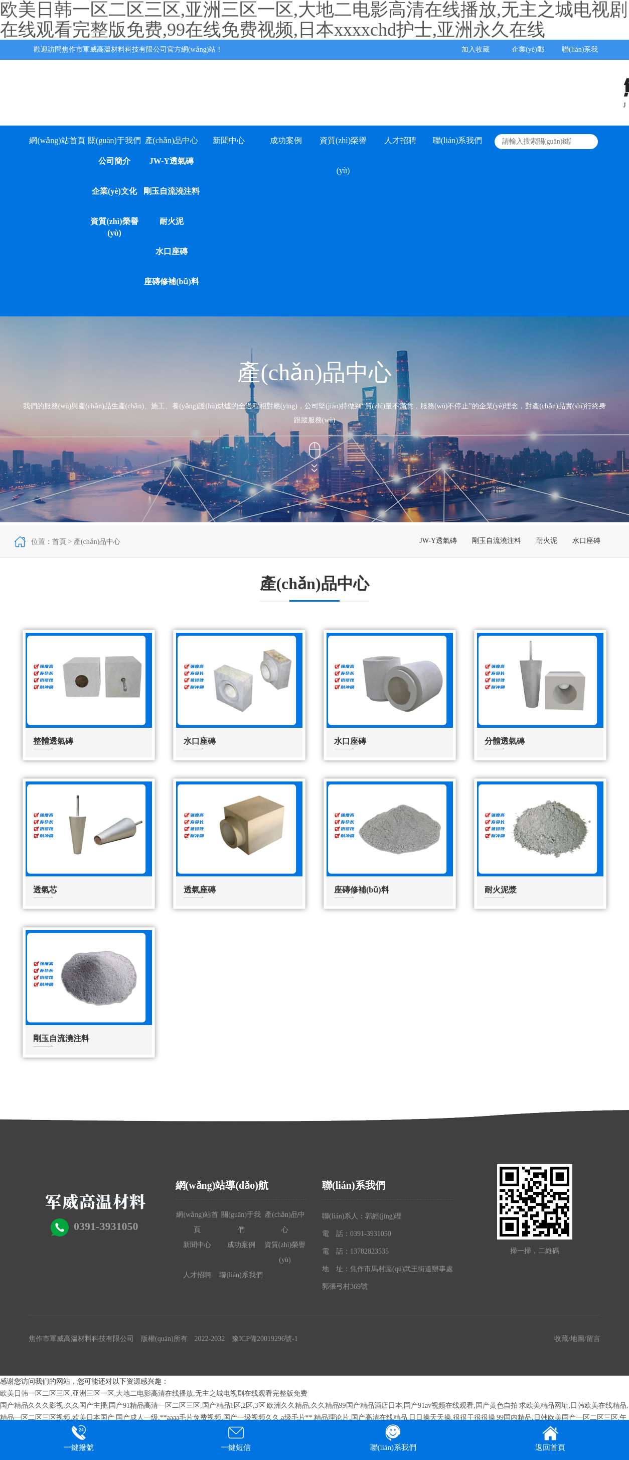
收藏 (561, 1338)
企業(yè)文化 (114, 191)
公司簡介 (114, 161)
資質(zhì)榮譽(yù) (114, 227)
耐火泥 (172, 221)
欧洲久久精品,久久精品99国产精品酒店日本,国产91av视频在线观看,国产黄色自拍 (392, 1405)
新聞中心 (229, 140)
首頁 (59, 541)
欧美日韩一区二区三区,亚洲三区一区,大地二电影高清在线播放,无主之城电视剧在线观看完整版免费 (153, 1393)
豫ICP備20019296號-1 (264, 1338)
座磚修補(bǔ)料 (171, 281)
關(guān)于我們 (114, 140)
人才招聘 (400, 140)
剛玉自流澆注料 (171, 191)
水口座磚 (171, 251)
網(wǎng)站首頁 (57, 140)
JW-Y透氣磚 (171, 161)
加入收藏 (475, 49)
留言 (593, 1338)
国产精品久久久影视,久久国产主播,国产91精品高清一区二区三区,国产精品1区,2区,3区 (132, 1405)
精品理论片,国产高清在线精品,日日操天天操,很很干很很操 (404, 1417)
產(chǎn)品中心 (172, 140)
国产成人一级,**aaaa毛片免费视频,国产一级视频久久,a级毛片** (214, 1417)
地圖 (577, 1338)
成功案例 (286, 140)
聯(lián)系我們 (458, 140)
